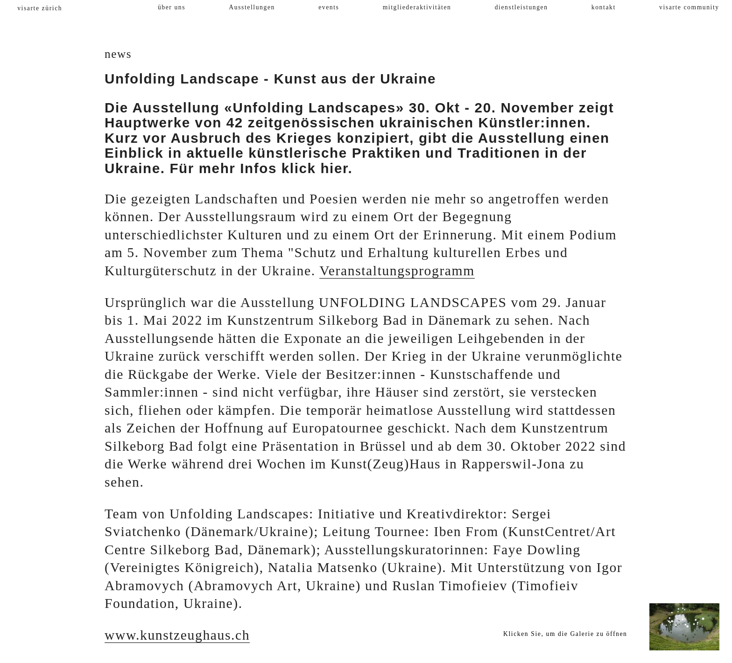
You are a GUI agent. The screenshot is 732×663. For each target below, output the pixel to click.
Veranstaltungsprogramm (397, 270)
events (328, 7)
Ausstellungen (252, 7)
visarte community (689, 7)
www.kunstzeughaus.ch (177, 635)
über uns (171, 7)
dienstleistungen (521, 7)
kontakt (603, 7)
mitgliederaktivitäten (417, 7)
